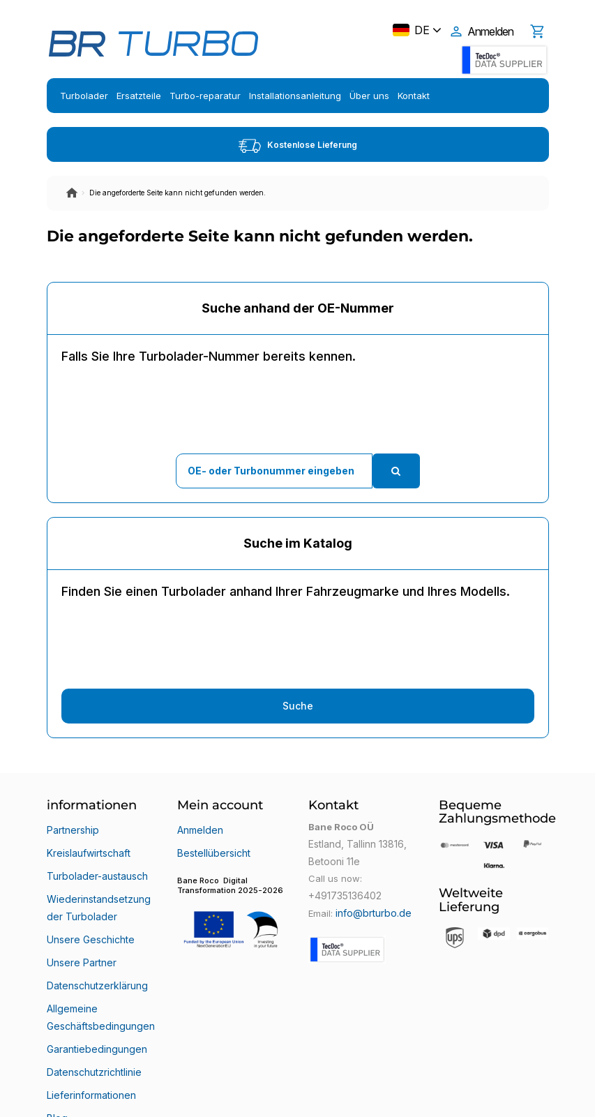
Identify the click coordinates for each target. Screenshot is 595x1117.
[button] (232, 903)
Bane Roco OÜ (86, 1094)
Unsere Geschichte (89, 904)
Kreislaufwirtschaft (88, 843)
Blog (56, 1033)
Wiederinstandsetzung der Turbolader (96, 882)
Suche (298, 706)
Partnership (72, 826)
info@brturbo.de (371, 910)
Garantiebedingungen (94, 983)
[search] (396, 470)
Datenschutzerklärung (95, 938)
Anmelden (199, 826)
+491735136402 (342, 893)
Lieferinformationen (90, 1016)
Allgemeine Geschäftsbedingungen (98, 961)
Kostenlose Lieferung (298, 146)
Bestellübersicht (212, 843)
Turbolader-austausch (95, 860)
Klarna (61, 1050)
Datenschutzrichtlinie (93, 999)
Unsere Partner (80, 921)
